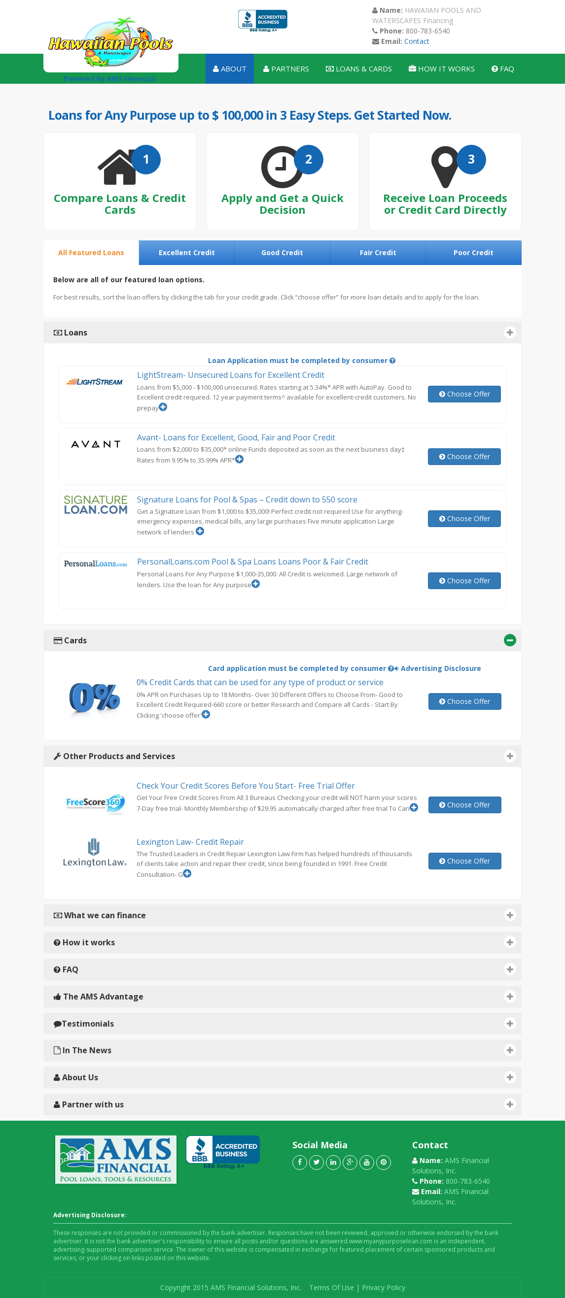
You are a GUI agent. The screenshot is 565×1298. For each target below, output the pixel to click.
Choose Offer (464, 394)
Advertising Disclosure (437, 668)
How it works (285, 942)
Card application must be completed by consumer (301, 668)
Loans (285, 332)
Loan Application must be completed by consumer (301, 360)
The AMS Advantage (285, 996)
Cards (285, 640)
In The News (285, 1050)
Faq (503, 68)
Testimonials (285, 1023)
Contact (415, 41)
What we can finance (285, 915)
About (230, 68)
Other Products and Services (285, 756)
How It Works (442, 68)
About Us (285, 1077)
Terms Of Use (331, 1287)
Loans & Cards (359, 68)
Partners (286, 68)
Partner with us (285, 1104)
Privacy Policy (383, 1287)
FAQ (285, 969)
